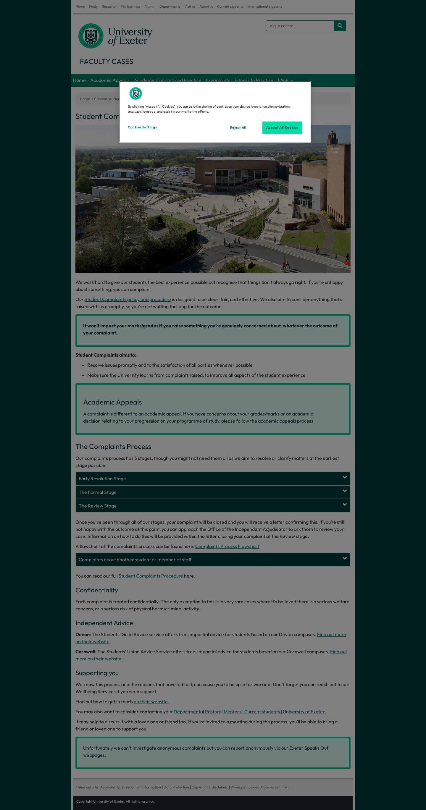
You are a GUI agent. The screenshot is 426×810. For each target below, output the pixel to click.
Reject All (238, 127)
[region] (215, 112)
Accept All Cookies (282, 127)
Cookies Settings (142, 127)
